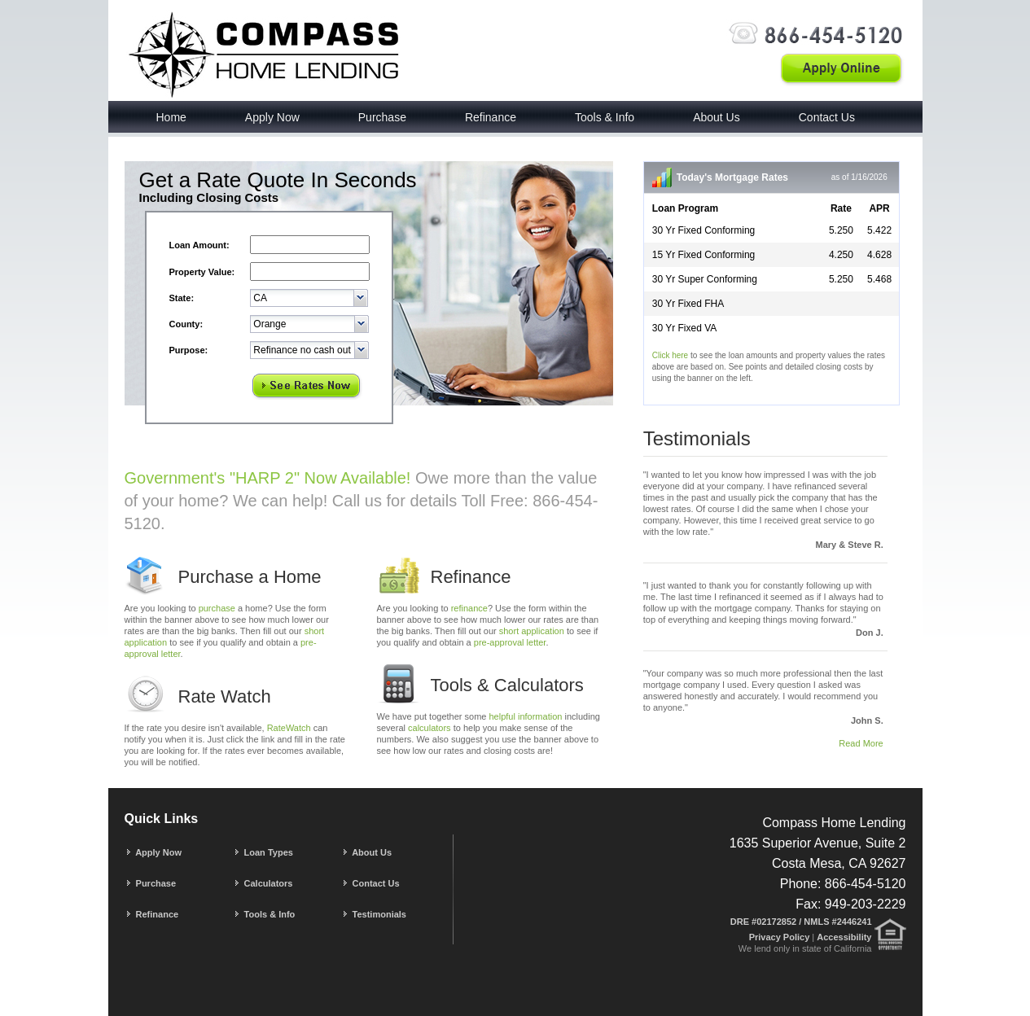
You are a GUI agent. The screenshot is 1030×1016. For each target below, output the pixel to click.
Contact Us (827, 117)
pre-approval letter (510, 642)
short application (531, 631)
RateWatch (289, 728)
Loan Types (263, 852)
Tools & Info (604, 117)
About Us (716, 117)
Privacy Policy (781, 937)
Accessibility (844, 937)
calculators (429, 728)
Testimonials (373, 914)
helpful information (526, 716)
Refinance (490, 117)
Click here (670, 355)
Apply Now (272, 117)
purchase (217, 608)
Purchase (382, 117)
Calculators (263, 883)
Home (171, 117)
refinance (469, 608)
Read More (861, 743)
